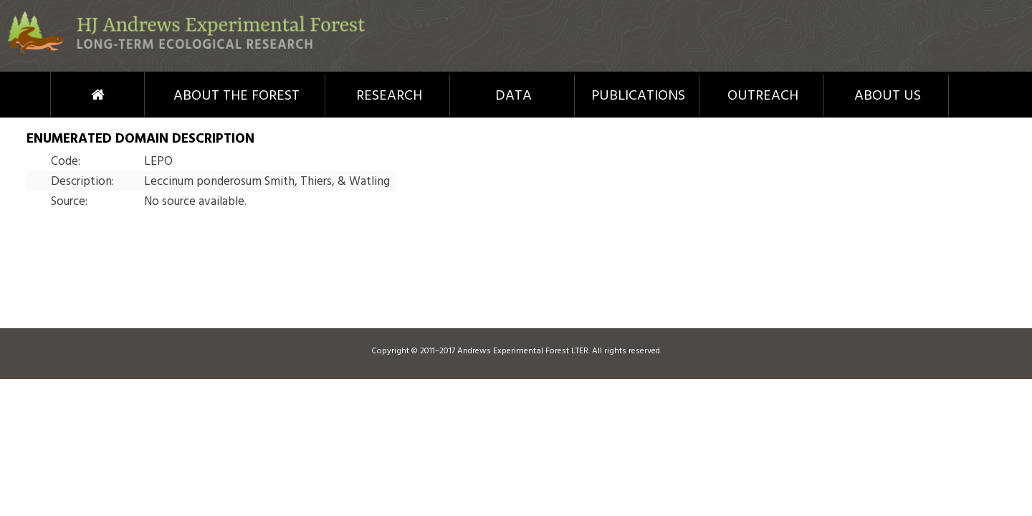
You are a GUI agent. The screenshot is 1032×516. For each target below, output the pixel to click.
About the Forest (236, 96)
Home (71, 94)
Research (389, 96)
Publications (638, 96)
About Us (887, 96)
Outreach (762, 96)
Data (513, 96)
